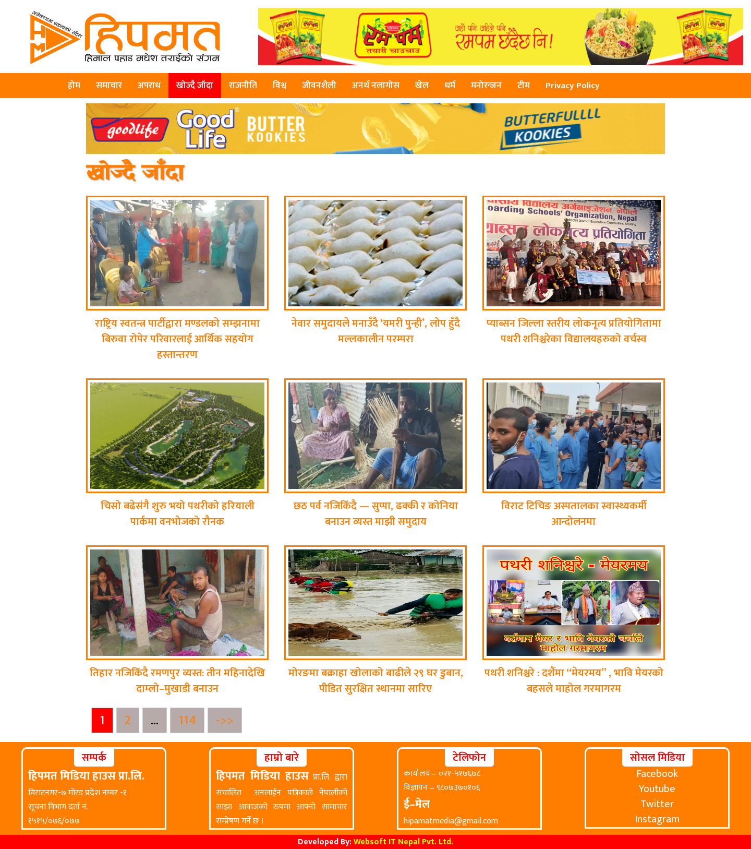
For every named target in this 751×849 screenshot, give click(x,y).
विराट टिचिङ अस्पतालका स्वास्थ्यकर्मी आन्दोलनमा (574, 514)
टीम (523, 85)
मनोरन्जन (486, 85)
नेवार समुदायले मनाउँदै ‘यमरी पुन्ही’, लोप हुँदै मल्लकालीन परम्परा (376, 331)
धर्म (449, 85)
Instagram (657, 819)
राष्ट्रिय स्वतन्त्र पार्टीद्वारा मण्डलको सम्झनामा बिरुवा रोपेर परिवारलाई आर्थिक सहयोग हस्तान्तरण (177, 339)
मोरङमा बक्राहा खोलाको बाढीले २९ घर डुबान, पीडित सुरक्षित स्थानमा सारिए (375, 681)
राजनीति (243, 85)
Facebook (657, 774)
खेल (422, 85)
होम (74, 85)
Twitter (657, 804)
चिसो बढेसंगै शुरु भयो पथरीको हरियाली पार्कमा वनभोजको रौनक (178, 514)
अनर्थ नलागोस (375, 85)
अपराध (149, 85)
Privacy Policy (573, 85)
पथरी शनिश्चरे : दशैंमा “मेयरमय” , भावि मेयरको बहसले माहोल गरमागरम (573, 681)
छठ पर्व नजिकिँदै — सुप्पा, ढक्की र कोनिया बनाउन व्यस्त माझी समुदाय (376, 514)
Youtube (657, 789)
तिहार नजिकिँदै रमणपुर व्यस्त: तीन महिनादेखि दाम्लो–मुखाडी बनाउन (177, 681)
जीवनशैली (319, 85)
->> (225, 720)
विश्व (279, 85)
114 (191, 720)
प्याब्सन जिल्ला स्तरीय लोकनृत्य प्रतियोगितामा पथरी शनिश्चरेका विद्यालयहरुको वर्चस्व (574, 331)
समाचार (109, 85)
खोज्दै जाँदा (194, 85)
